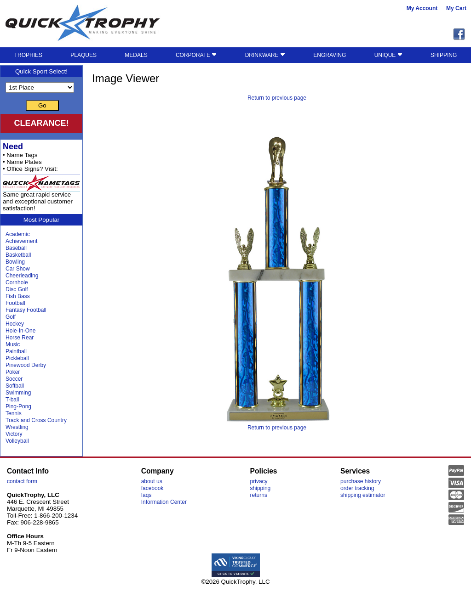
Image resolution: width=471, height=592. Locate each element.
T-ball (12, 399)
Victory (14, 434)
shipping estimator (362, 495)
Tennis (14, 413)
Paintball (16, 351)
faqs (146, 495)
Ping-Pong (18, 406)
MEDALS (136, 55)
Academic (18, 234)
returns (258, 495)
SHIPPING (444, 55)
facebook (152, 488)
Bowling (15, 262)
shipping (260, 488)
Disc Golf (17, 289)
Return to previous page (276, 98)
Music (13, 344)
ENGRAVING (329, 55)
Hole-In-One (20, 330)
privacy (259, 481)
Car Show (18, 268)
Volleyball (17, 441)
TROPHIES (28, 55)
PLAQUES (83, 55)
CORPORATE (196, 55)
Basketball (18, 255)
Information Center (164, 502)
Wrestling (17, 427)
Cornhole (17, 282)
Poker (13, 372)
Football (15, 303)
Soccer (14, 379)
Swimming (18, 392)
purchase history (360, 481)
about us (151, 481)
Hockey (15, 324)
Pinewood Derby (26, 365)
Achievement (21, 241)
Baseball (16, 248)
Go (42, 105)
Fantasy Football (26, 310)
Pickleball (17, 358)
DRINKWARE (265, 55)
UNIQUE (388, 55)
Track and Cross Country (36, 420)
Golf (11, 317)
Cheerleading (22, 275)
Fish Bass (18, 296)
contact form (22, 481)
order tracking (357, 488)
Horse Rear (20, 337)
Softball (15, 386)
